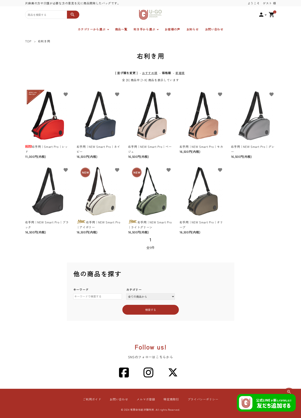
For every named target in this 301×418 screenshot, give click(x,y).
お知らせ (192, 29)
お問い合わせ (214, 29)
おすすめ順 (150, 73)
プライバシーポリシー (202, 399)
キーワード (81, 290)
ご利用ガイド (92, 399)
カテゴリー (134, 290)
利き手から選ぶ (144, 29)
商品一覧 (121, 29)
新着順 (180, 73)
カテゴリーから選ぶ (91, 29)
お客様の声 (172, 29)
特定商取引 (171, 399)
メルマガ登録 (146, 399)
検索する (150, 310)
